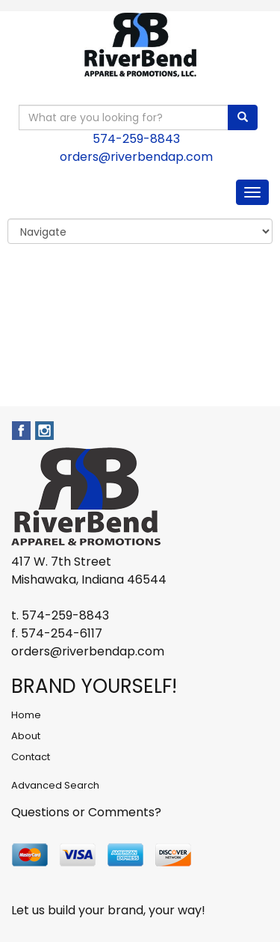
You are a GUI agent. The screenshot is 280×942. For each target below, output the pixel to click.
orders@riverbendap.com (136, 156)
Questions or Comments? (86, 812)
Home (26, 715)
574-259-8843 (136, 138)
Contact (30, 757)
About (25, 736)
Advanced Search (55, 785)
